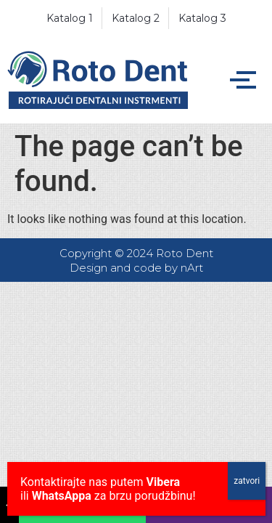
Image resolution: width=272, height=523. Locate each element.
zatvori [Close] (247, 481)
